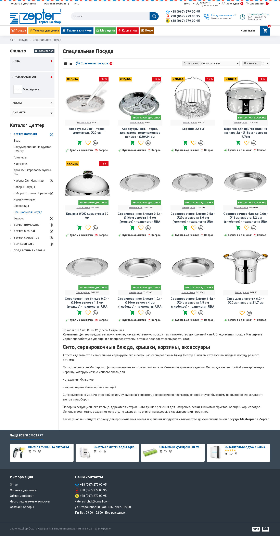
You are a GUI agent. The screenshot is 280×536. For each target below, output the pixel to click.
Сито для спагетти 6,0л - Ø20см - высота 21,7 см (245, 301)
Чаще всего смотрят (26, 435)
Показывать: (252, 63)
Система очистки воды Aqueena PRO (116, 447)
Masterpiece (84, 122)
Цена (16, 61)
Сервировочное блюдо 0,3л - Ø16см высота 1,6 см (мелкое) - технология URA (140, 218)
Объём (17, 103)
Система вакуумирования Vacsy (181, 447)
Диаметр (19, 112)
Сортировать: (195, 63)
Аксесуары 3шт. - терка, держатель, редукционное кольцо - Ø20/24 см (140, 133)
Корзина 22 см (193, 129)
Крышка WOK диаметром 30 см (87, 216)
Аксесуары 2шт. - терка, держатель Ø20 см (87, 131)
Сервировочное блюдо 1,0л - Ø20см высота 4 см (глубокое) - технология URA (140, 302)
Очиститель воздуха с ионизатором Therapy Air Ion (247, 447)
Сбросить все (45, 51)
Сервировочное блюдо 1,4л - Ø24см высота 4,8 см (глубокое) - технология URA (192, 302)
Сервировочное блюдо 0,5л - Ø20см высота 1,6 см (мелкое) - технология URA (192, 218)
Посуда (23, 39)
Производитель (24, 76)
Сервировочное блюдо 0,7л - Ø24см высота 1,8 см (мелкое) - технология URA (87, 302)
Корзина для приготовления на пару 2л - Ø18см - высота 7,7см (245, 133)
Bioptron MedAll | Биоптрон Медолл (50, 447)
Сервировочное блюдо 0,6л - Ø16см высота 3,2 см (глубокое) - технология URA (245, 218)
